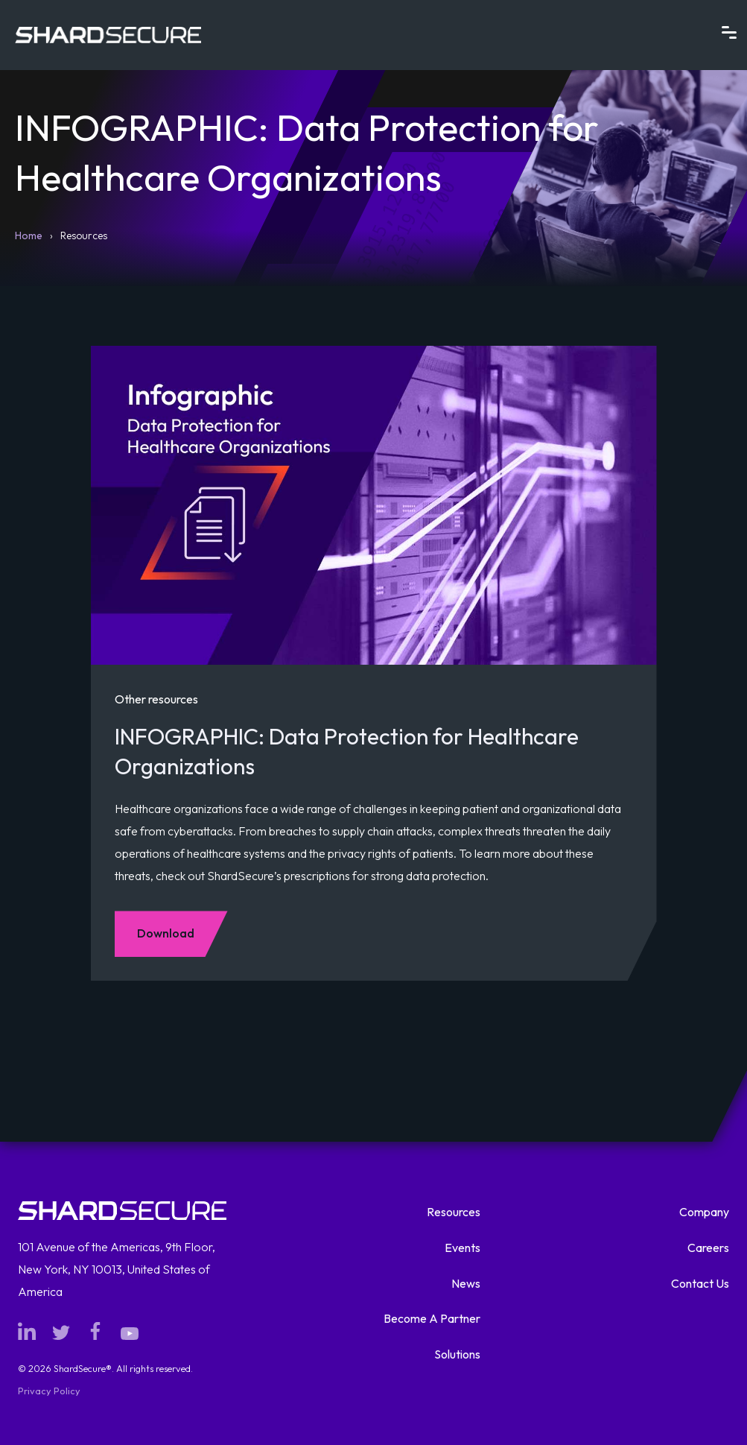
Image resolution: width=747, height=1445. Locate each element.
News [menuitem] (465, 1283)
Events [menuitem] (462, 1247)
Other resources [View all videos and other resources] (156, 699)
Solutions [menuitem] (457, 1354)
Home (28, 235)
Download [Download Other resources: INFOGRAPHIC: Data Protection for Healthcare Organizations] (165, 933)
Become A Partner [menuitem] (432, 1318)
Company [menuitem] (704, 1211)
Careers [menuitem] (708, 1247)
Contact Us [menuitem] (700, 1283)
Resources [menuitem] (453, 1211)
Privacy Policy (49, 1391)
